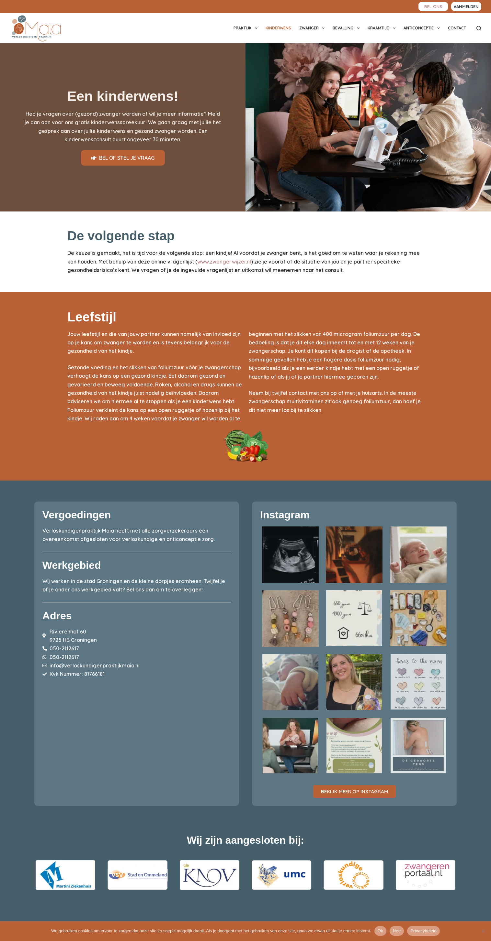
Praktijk (247, 28)
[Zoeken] (478, 28)
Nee (397, 930)
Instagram (285, 515)
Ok (380, 930)
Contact (457, 28)
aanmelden (466, 6)
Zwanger (313, 28)
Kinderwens (278, 28)
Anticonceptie (423, 28)
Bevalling (347, 28)
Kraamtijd (383, 28)
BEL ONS (433, 6)
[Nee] (483, 931)
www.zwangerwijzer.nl (224, 261)
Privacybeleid (423, 930)
